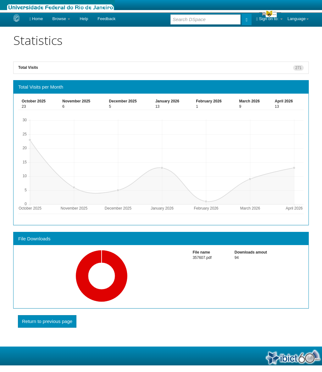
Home (36, 18)
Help (84, 18)
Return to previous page (47, 321)
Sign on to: (269, 18)
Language (298, 18)
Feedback (106, 18)
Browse (61, 18)
